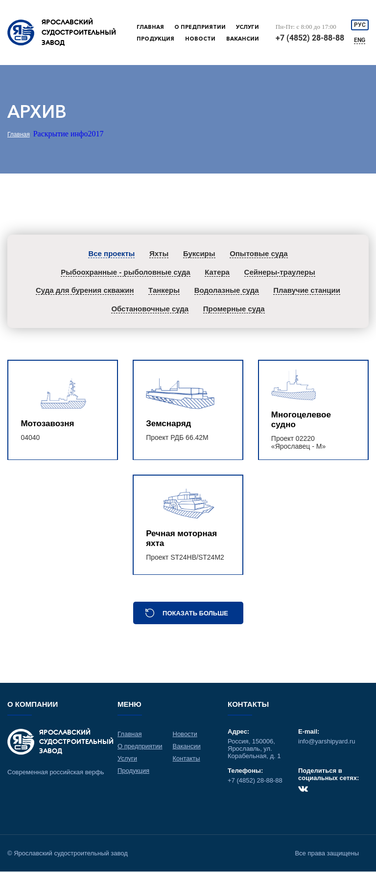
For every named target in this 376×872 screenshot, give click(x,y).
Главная (150, 26)
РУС (360, 25)
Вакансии (242, 38)
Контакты (186, 759)
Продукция (155, 38)
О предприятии (200, 26)
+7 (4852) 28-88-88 (310, 38)
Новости (200, 38)
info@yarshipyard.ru (326, 741)
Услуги (247, 26)
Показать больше (195, 613)
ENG (360, 40)
